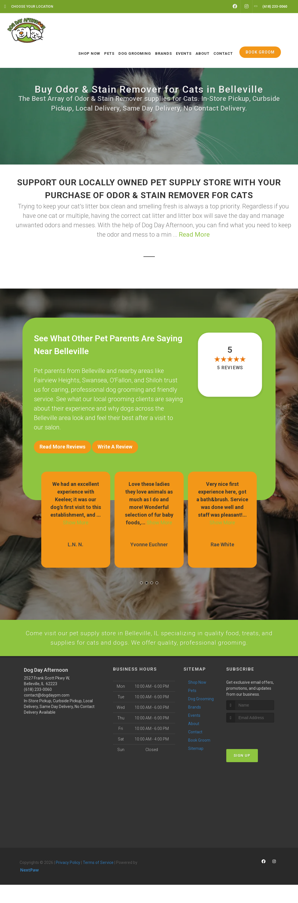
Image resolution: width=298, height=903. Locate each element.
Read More (194, 234)
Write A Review (115, 447)
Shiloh (154, 380)
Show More (76, 518)
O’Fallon (120, 380)
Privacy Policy (68, 880)
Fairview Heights (56, 380)
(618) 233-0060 (38, 707)
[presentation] (256, 751)
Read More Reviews (62, 447)
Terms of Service (98, 880)
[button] (141, 578)
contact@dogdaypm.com (46, 713)
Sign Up (242, 774)
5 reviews (230, 367)
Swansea (94, 380)
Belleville (93, 370)
